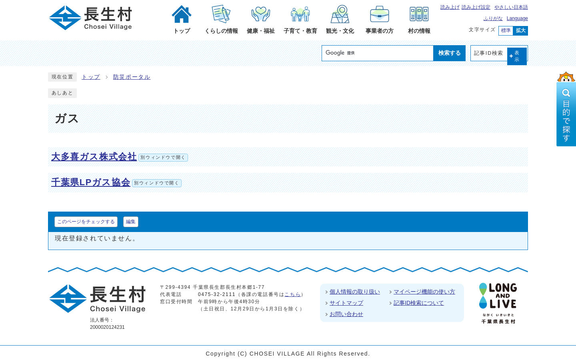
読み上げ (450, 7)
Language (517, 18)
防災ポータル (132, 77)
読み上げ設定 (476, 7)
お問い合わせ (346, 314)
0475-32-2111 (217, 294)
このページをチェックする (86, 221)
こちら (292, 294)
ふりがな (493, 18)
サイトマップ (346, 303)
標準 (506, 30)
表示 (517, 56)
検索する (449, 53)
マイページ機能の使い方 (424, 291)
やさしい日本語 (511, 7)
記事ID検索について (419, 303)
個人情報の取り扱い (355, 291)
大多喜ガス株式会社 (119, 157)
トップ (91, 77)
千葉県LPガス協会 (116, 182)
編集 (131, 221)
